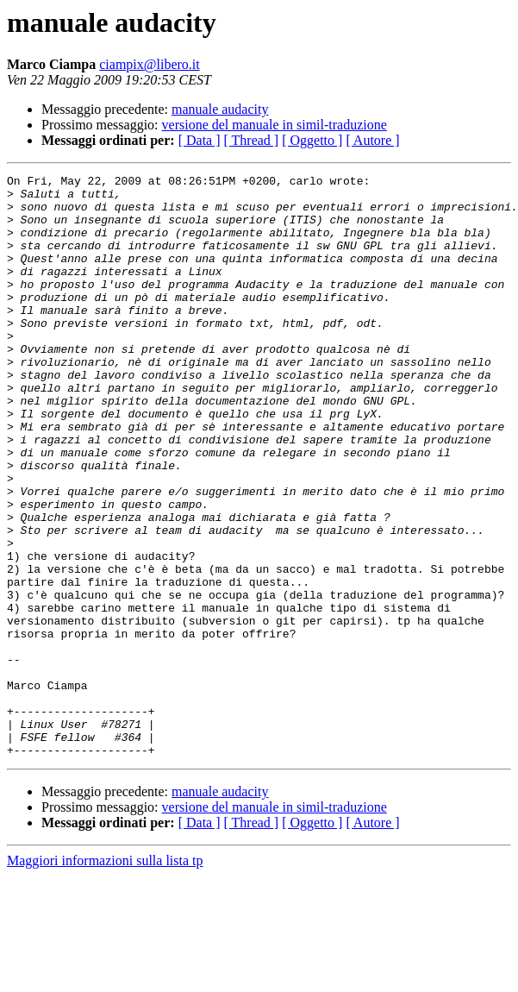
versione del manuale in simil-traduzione (274, 124)
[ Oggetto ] (312, 140)
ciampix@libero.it (149, 64)
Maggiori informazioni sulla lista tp (105, 977)
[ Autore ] (372, 140)
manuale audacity (220, 109)
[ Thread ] (251, 140)
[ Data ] (199, 140)
